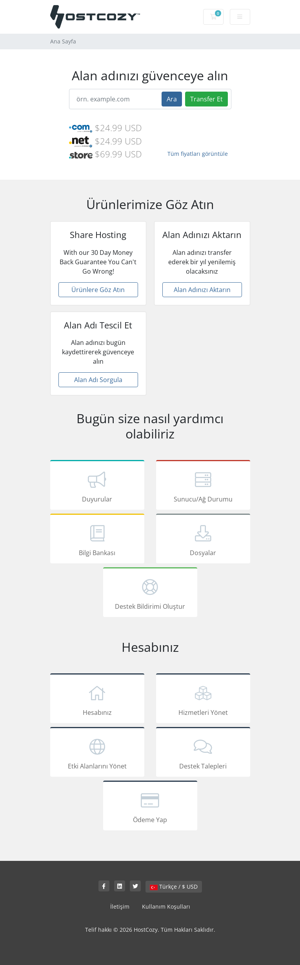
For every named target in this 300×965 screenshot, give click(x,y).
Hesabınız (97, 699)
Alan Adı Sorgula (98, 379)
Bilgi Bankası (97, 540)
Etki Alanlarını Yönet (97, 753)
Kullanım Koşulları (166, 906)
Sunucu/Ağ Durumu (203, 486)
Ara (172, 99)
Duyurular (97, 486)
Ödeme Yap (150, 807)
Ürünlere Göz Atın (98, 289)
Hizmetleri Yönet (203, 699)
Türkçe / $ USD (174, 886)
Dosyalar (203, 540)
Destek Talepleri (203, 753)
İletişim (119, 906)
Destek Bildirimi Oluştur (150, 593)
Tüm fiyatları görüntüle (197, 153)
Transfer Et (206, 99)
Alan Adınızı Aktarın (202, 289)
